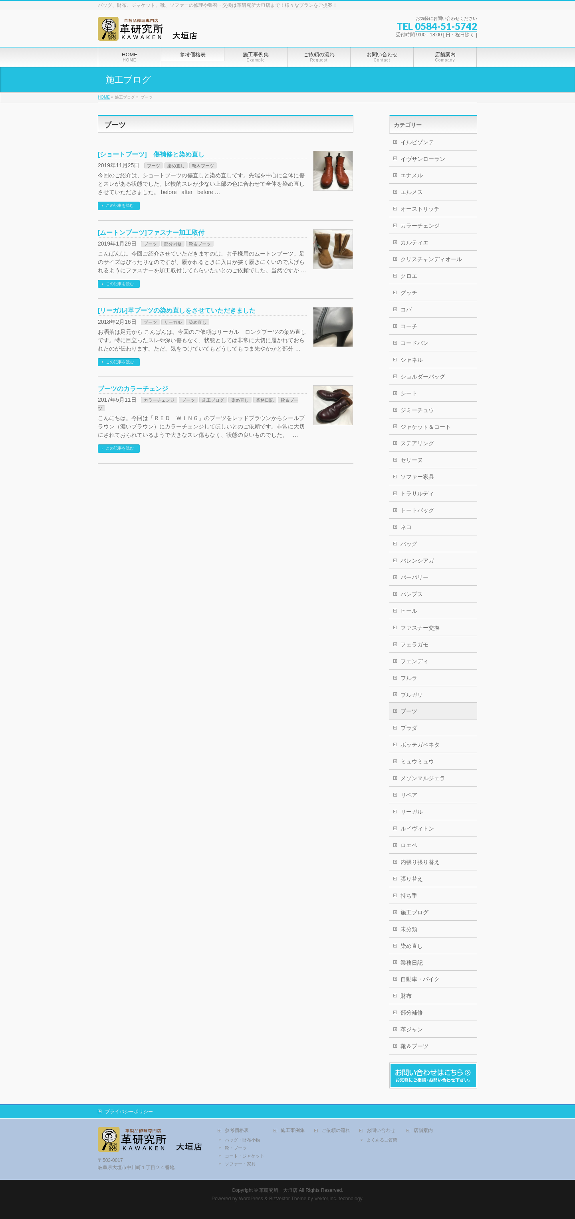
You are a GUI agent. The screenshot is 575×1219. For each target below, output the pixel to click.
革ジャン (412, 1029)
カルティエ (414, 242)
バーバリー (414, 577)
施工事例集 (293, 1130)
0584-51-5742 (446, 26)
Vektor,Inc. (325, 1198)
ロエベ (409, 845)
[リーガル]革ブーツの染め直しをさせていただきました (177, 310)
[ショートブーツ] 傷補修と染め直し (151, 154)
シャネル (412, 360)
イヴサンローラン (423, 159)
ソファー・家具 (240, 1164)
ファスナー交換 (420, 627)
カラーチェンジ (159, 400)
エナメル (412, 175)
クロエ (409, 276)
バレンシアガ (417, 560)
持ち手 (409, 895)
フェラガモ (414, 644)
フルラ (409, 678)
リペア (409, 795)
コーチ (409, 326)
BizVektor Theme (288, 1198)
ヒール (409, 611)
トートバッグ (417, 510)
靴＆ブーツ (203, 165)
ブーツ (153, 165)
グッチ (409, 292)
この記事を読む (120, 205)
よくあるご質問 (382, 1140)
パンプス (412, 594)
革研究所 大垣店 (278, 1190)
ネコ (406, 527)
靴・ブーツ (236, 1148)
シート (409, 393)
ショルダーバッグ (423, 376)
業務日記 (265, 400)
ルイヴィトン (417, 828)
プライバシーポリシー (129, 1111)
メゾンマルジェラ (423, 778)
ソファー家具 (417, 477)
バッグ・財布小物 (242, 1140)
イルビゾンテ (417, 142)
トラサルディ (417, 493)
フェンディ (414, 661)
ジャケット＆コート (426, 427)
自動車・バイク (420, 979)
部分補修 (173, 244)
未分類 (409, 929)
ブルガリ (412, 695)
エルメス (412, 192)
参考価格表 (237, 1130)
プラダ (409, 728)
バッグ (409, 544)
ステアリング (417, 443)
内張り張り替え (420, 862)
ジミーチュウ (417, 410)
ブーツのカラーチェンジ (133, 388)
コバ (406, 309)
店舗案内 (423, 1130)
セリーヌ (412, 460)
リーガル (173, 322)
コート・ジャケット (244, 1156)
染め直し (176, 165)
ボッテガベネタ (420, 744)
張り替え (412, 879)
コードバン (414, 343)
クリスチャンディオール (431, 259)
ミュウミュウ (417, 761)
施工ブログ (213, 400)
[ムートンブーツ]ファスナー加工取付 (151, 232)
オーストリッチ (420, 209)
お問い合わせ (381, 1130)
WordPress (251, 1198)
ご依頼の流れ (335, 1130)
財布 (406, 996)
